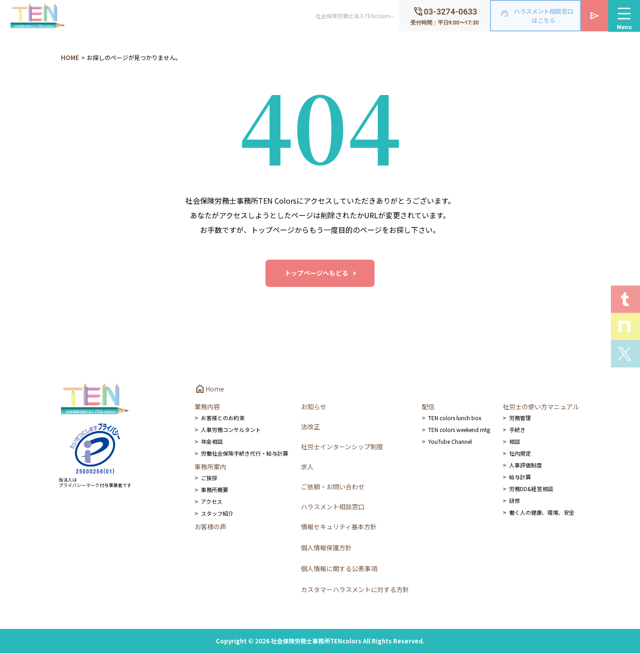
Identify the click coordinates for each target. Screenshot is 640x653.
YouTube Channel (450, 441)
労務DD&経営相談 (531, 488)
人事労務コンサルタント (231, 429)
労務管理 (520, 418)
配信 (428, 406)
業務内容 (207, 406)
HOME (70, 57)
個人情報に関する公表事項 (339, 568)
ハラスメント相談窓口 (333, 506)
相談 (514, 441)
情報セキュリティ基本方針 (339, 526)
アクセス (211, 501)
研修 (514, 500)
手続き (517, 429)
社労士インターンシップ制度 (342, 446)
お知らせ (313, 406)
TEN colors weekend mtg (459, 429)
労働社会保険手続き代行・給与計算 (244, 453)
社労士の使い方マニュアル (541, 406)
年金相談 (212, 441)
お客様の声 (210, 526)
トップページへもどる (316, 273)
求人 (307, 466)
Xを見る (625, 353)
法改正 (310, 426)
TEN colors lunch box (454, 418)
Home (209, 388)
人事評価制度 (525, 465)
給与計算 (520, 477)
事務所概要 (214, 489)
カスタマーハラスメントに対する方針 (355, 589)
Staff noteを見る (625, 326)
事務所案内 (210, 466)
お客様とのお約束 (223, 418)
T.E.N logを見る (625, 299)
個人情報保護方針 (326, 547)
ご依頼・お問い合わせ (333, 486)
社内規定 (520, 453)
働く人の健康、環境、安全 (542, 512)
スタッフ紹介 (217, 513)
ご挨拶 (209, 478)
